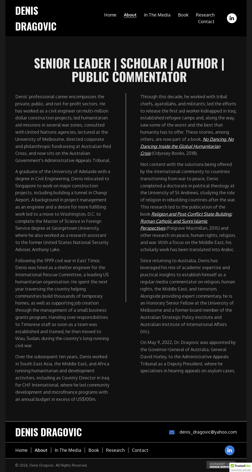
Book (93, 450)
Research (115, 450)
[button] (232, 18)
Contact (140, 450)
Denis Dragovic (48, 431)
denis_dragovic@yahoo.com (208, 432)
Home (21, 450)
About (41, 450)
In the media (68, 450)
